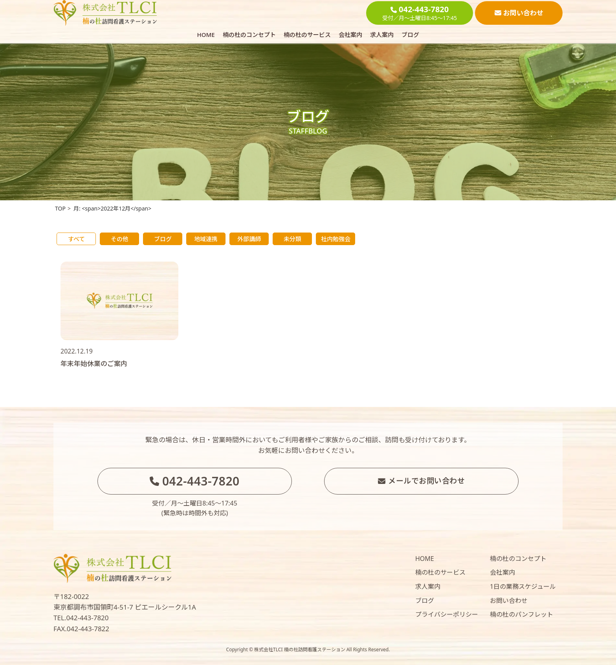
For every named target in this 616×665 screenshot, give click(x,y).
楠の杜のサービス (307, 34)
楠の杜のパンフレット (521, 614)
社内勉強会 (335, 239)
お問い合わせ (509, 600)
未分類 (292, 239)
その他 (119, 239)
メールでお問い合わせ (421, 481)
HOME (205, 34)
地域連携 (206, 239)
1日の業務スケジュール (523, 586)
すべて (76, 239)
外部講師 (249, 239)
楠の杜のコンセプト (249, 34)
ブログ (410, 34)
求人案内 (382, 34)
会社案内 (350, 34)
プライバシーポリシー (446, 614)
